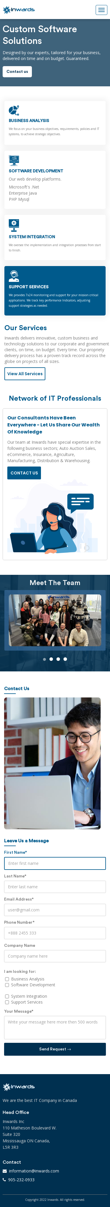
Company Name (19, 946)
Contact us (17, 72)
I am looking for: (20, 972)
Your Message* (18, 1011)
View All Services (25, 374)
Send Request (55, 1049)
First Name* (15, 853)
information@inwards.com (34, 1171)
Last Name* (15, 876)
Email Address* (19, 899)
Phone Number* (19, 922)
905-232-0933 (21, 1179)
